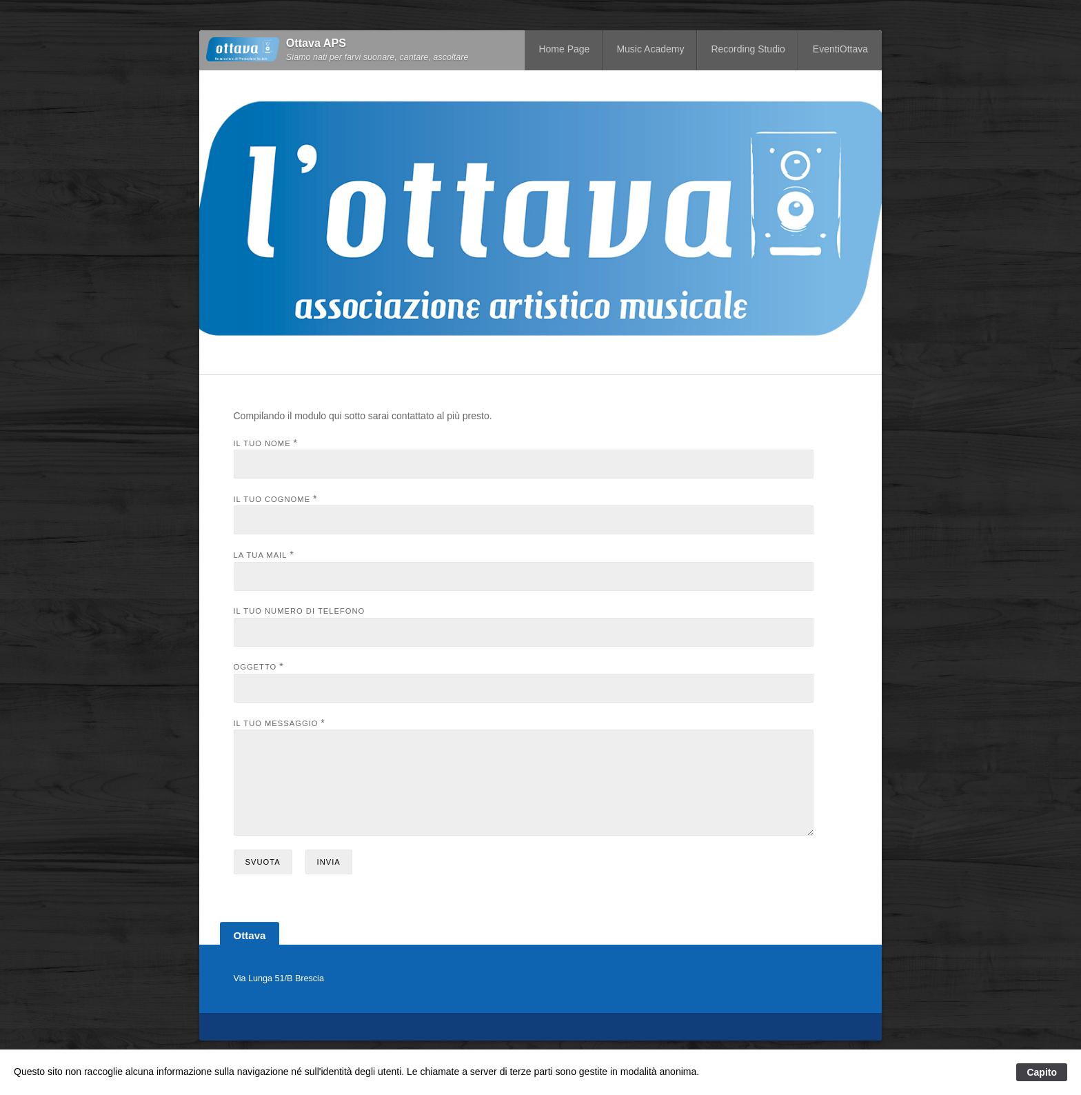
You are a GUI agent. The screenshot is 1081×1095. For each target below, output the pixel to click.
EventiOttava (840, 48)
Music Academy (650, 48)
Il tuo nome (262, 443)
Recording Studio (748, 48)
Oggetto (255, 667)
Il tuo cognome (272, 499)
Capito (1042, 1072)
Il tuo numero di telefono (299, 611)
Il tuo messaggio (276, 723)
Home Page (563, 48)
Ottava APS (316, 43)
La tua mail (260, 555)
